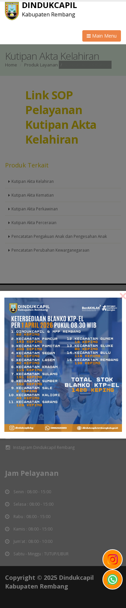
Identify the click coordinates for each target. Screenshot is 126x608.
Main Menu (102, 36)
